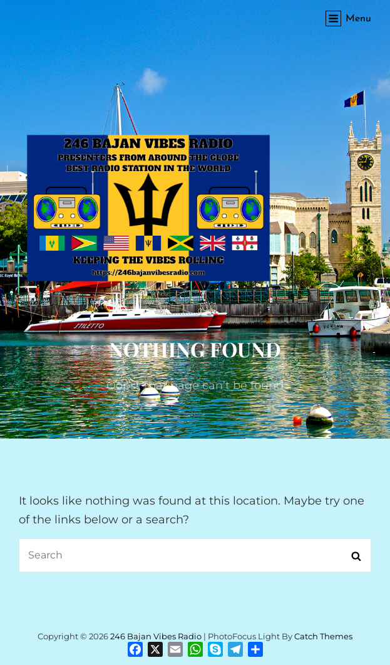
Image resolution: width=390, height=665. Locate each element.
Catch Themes (323, 636)
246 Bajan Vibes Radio (156, 636)
